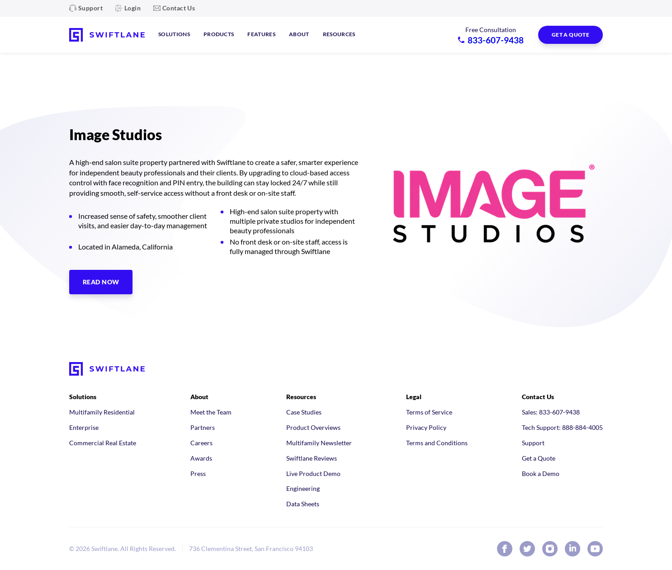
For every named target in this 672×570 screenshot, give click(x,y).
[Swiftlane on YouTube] (595, 548)
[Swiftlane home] (107, 35)
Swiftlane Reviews (311, 458)
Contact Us (178, 8)
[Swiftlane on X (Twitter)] (527, 548)
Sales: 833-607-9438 (551, 412)
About (299, 34)
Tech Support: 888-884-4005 (562, 427)
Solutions (174, 34)
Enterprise (84, 427)
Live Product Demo (313, 473)
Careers (201, 443)
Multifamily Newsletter (319, 443)
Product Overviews (313, 427)
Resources (339, 34)
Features (261, 34)
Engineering (303, 488)
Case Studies (304, 412)
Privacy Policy (426, 427)
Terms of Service (429, 412)
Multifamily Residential (102, 412)
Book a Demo (540, 473)
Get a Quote (538, 458)
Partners (202, 427)
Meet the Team (211, 412)
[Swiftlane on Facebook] (504, 548)
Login (132, 8)
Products (218, 34)
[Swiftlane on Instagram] (550, 548)
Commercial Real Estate (102, 443)
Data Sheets (302, 504)
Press (198, 473)
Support (90, 8)
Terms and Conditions (437, 443)
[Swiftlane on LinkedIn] (572, 548)
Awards (201, 458)
